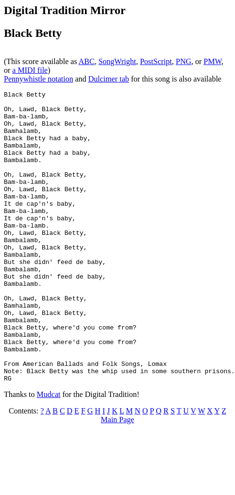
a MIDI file (30, 70)
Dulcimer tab (108, 79)
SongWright (117, 61)
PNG (183, 61)
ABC (87, 61)
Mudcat (49, 452)
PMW (212, 61)
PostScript (156, 61)
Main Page (117, 478)
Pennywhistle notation (38, 79)
